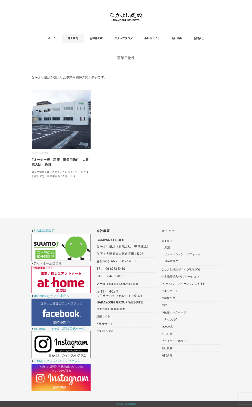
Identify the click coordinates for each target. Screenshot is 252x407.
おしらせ (166, 333)
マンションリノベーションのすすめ (183, 283)
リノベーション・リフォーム (182, 254)
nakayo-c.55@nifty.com (123, 283)
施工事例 (73, 38)
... (76, 176)
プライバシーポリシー (175, 340)
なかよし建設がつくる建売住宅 (180, 269)
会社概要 (176, 38)
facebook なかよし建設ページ (54, 296)
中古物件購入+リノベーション (180, 276)
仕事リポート (169, 290)
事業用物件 (171, 261)
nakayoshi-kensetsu (127, 404)
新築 (167, 247)
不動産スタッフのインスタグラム (57, 361)
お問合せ (199, 38)
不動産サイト (152, 38)
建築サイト (103, 316)
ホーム (52, 38)
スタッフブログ (123, 38)
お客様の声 (96, 38)
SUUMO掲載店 (44, 230)
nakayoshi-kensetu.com (110, 308)
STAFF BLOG (104, 331)
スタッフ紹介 (169, 319)
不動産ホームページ (173, 312)
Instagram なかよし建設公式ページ (59, 328)
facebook (167, 326)
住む (164, 305)
